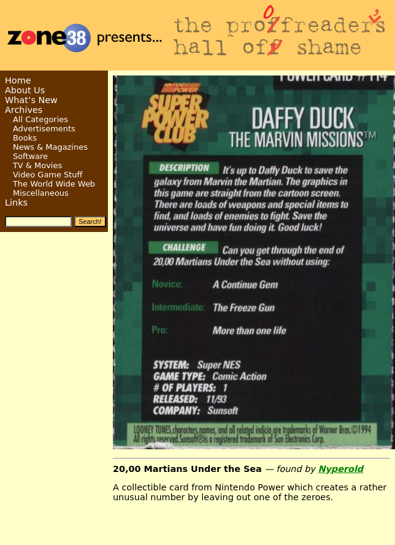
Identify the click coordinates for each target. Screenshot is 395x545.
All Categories (40, 119)
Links (16, 202)
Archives (23, 110)
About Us (25, 90)
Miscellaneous (41, 193)
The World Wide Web (54, 183)
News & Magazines (50, 147)
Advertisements (44, 128)
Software (30, 156)
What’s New (31, 100)
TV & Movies (37, 165)
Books (25, 137)
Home (18, 80)
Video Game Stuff (48, 174)
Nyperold (340, 469)
